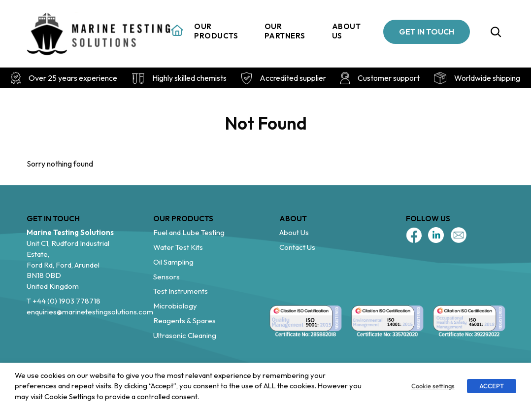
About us (346, 31)
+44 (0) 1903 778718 (66, 301)
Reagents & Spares (184, 320)
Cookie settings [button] (433, 386)
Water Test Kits (178, 247)
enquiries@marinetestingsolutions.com (90, 311)
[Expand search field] (495, 31)
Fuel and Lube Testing (189, 232)
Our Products (216, 31)
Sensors (166, 276)
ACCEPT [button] (491, 386)
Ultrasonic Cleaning (184, 335)
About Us (294, 232)
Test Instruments (180, 291)
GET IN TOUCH (426, 31)
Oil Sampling (173, 262)
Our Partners (285, 31)
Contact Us (297, 247)
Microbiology (175, 305)
